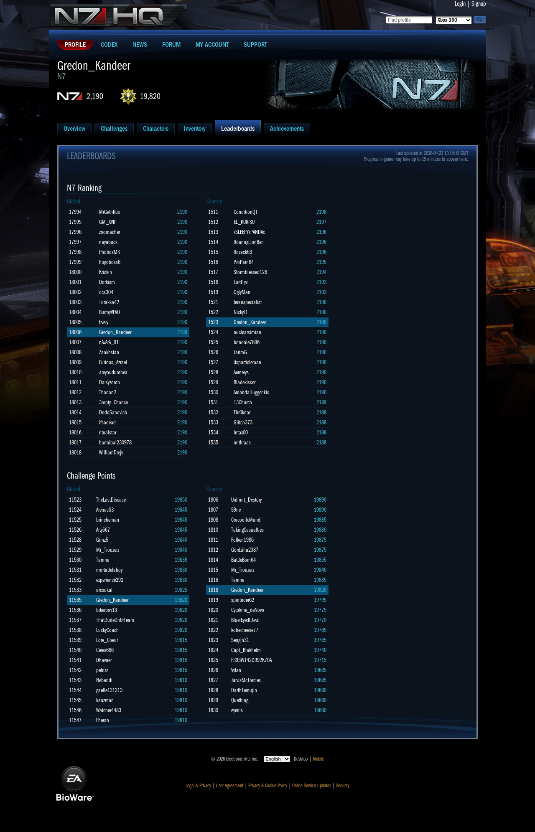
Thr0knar (242, 412)
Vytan (236, 670)
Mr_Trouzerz (107, 549)
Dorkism (107, 282)
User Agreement (229, 786)
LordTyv (240, 282)
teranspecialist (248, 302)
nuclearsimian (247, 332)
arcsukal (104, 590)
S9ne (236, 509)
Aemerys (241, 372)
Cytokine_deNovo (247, 610)
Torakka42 (109, 302)
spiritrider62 (242, 600)
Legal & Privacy (198, 786)
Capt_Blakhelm (246, 650)
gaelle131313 (109, 690)
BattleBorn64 (243, 559)
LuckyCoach (107, 630)
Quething (239, 700)
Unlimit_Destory (246, 499)
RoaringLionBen (249, 242)
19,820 (150, 96)
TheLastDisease (111, 499)
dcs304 (106, 292)
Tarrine (102, 559)
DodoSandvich (113, 412)
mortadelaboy (109, 569)
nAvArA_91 (109, 342)
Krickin (105, 272)
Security (342, 786)
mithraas (242, 442)
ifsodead (107, 422)
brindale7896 (247, 342)
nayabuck (108, 242)
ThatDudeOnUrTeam (115, 620)
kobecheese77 (244, 630)
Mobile (318, 759)
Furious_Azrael (113, 362)
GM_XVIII (108, 222)
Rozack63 (243, 252)
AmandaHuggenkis (251, 392)
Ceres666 (105, 650)
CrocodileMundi (246, 519)
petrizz (102, 670)
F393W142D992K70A (251, 660)
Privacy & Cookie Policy (267, 786)
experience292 (109, 579)
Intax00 (241, 432)
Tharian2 (107, 392)
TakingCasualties (247, 529)
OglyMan (242, 292)
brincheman (107, 519)
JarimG (240, 352)
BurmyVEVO (109, 312)
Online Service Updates (311, 786)
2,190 (95, 96)
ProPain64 (244, 262)
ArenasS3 (105, 509)
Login (460, 4)
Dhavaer (104, 660)
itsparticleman (247, 362)
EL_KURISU (244, 222)
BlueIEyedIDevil (245, 620)
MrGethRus (109, 212)
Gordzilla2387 (244, 549)
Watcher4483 (108, 710)
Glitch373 (243, 422)
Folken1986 (242, 539)
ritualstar (107, 432)
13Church (243, 402)
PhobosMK (109, 252)
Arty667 (103, 529)
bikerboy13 (106, 610)
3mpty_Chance (113, 402)
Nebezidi (104, 680)
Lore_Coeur (107, 640)
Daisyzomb (109, 382)
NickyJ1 (241, 312)
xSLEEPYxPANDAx (249, 232)
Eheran (102, 720)
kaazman (105, 700)
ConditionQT (245, 212)
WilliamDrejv (111, 452)
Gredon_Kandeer (115, 332)
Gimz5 (102, 539)
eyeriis (237, 710)
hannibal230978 (115, 442)
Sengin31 (240, 640)
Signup (478, 4)
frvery (103, 322)
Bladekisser (244, 382)
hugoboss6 (109, 262)
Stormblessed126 (250, 272)
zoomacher (109, 232)
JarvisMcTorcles (246, 680)
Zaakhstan (109, 352)
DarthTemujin (244, 690)
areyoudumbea (113, 372)
